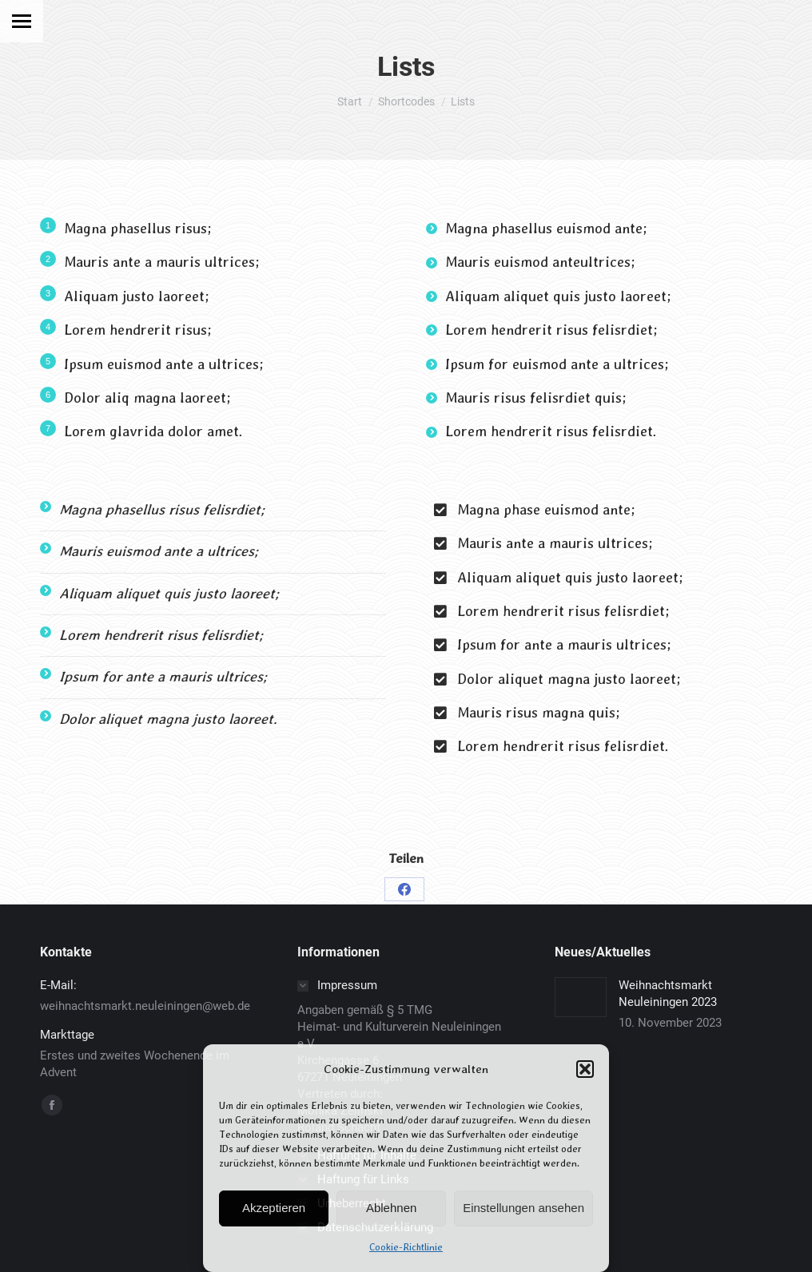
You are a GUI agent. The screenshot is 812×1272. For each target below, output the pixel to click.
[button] (585, 1069)
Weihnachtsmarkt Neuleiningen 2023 (668, 993)
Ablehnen (391, 1207)
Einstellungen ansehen (523, 1207)
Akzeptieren (273, 1207)
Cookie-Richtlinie (406, 1247)
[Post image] (581, 997)
